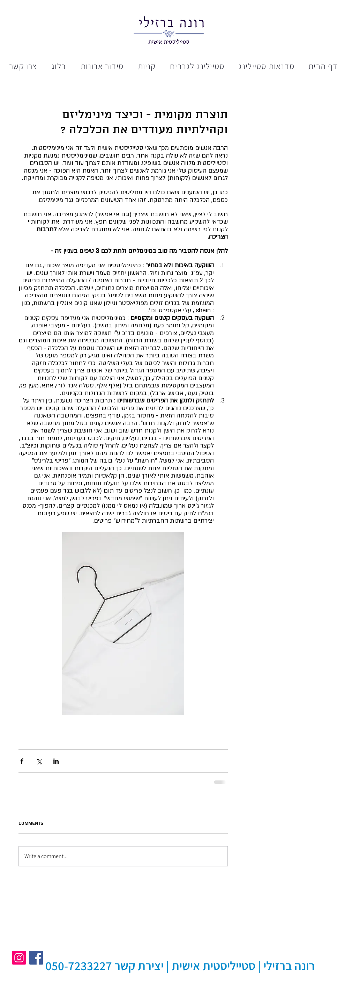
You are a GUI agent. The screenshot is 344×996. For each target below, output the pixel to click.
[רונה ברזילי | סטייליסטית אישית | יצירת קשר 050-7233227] (180, 965)
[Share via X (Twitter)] (39, 761)
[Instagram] (19, 958)
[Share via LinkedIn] (56, 761)
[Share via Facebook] (21, 761)
